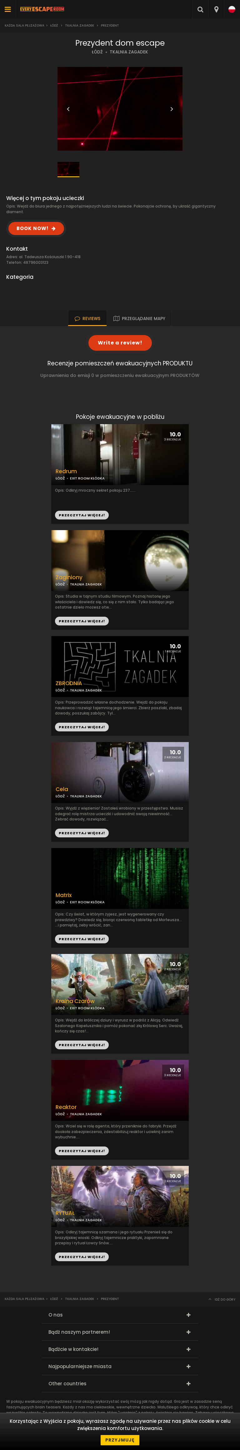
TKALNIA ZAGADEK (129, 52)
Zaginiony (69, 577)
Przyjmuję (120, 1440)
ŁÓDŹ (97, 52)
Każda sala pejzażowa (24, 25)
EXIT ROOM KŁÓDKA (87, 1008)
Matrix (64, 895)
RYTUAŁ (65, 1213)
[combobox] (216, 9)
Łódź (54, 25)
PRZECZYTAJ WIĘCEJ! (82, 621)
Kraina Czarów (75, 1001)
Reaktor (66, 1107)
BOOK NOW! (32, 228)
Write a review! (120, 342)
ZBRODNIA (69, 683)
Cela (62, 789)
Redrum (66, 471)
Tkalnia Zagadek (79, 25)
